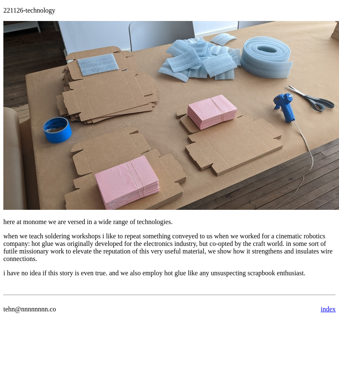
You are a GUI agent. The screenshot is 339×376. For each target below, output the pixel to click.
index (328, 309)
